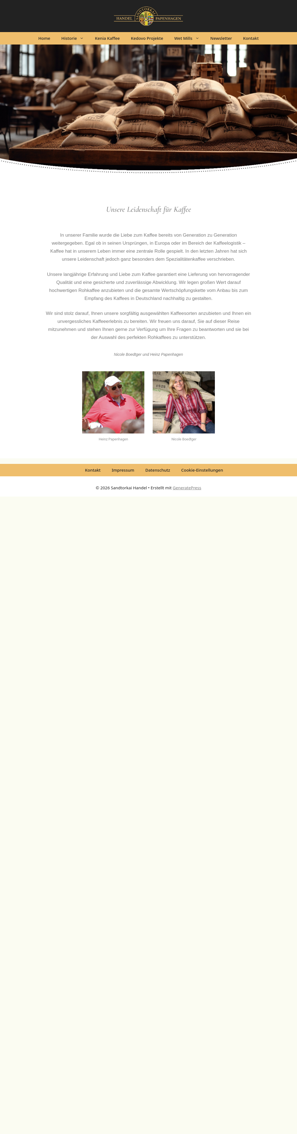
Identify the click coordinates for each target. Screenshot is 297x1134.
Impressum (123, 470)
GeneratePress (187, 487)
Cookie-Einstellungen (202, 470)
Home (44, 38)
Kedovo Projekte (147, 38)
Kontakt (251, 38)
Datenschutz (157, 470)
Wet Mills (189, 38)
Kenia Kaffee (107, 38)
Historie (75, 38)
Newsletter (221, 38)
